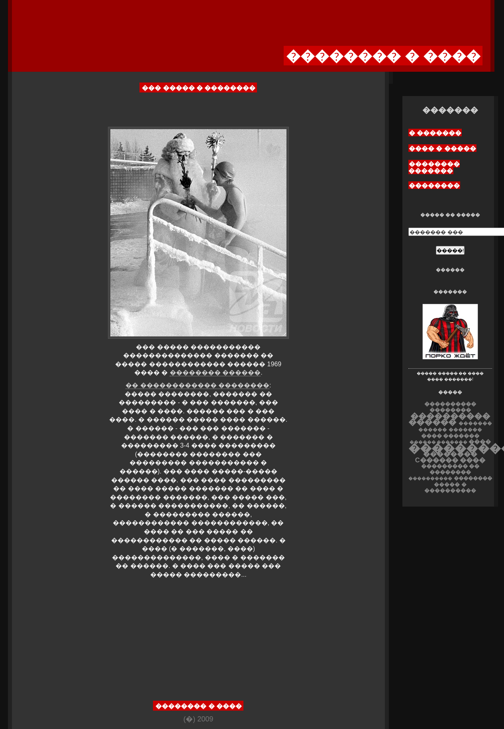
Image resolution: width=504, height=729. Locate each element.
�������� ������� (434, 167)
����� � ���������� (450, 487)
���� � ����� (442, 148)
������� (465, 429)
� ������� (435, 133)
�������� (434, 185)
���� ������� (450, 436)
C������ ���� (450, 460)
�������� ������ (215, 372)
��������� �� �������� (450, 469)
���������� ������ (449, 418)
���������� (430, 478)
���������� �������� (450, 407)
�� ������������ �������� (197, 385)
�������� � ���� (198, 706)
